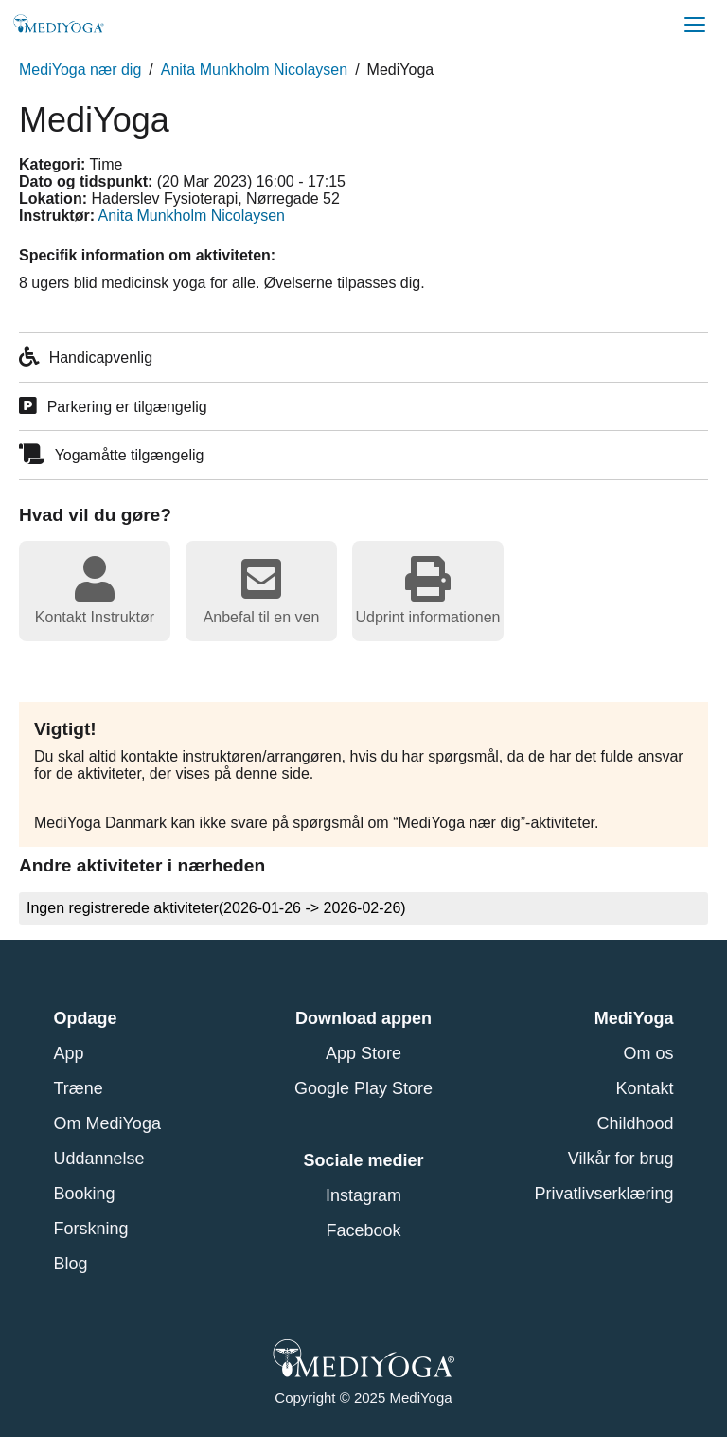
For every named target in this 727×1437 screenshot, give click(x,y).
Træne (78, 1088)
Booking (84, 1193)
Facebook (363, 1230)
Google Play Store (363, 1088)
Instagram (363, 1195)
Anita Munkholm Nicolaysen (254, 70)
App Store (363, 1053)
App (69, 1053)
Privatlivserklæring (603, 1193)
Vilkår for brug (621, 1158)
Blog (71, 1263)
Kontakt (644, 1088)
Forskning (91, 1228)
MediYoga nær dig (80, 70)
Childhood (634, 1123)
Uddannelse (99, 1158)
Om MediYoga (107, 1123)
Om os (648, 1053)
